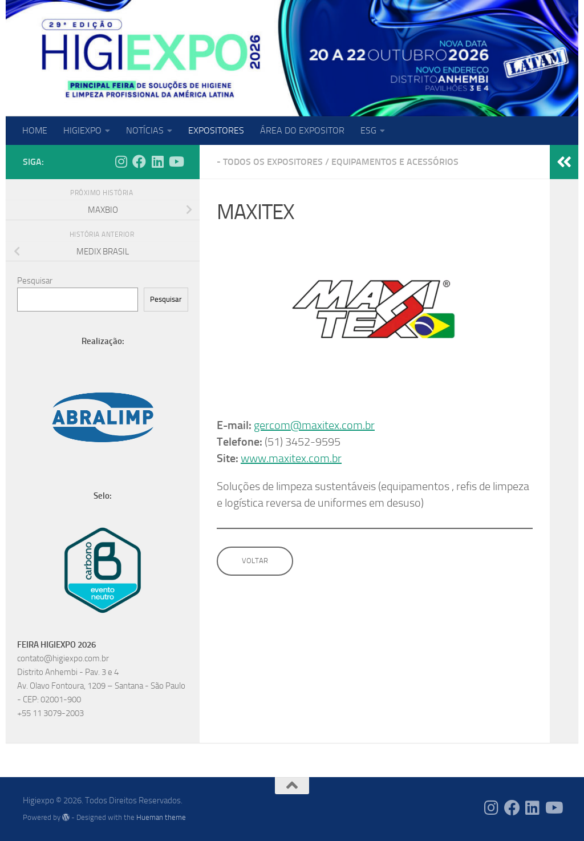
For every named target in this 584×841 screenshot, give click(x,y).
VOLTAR (255, 560)
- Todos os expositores (270, 161)
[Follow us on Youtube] (175, 161)
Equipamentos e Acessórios (395, 161)
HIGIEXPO (82, 130)
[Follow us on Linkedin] (157, 161)
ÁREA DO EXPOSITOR (302, 130)
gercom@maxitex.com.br (314, 425)
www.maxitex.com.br (291, 458)
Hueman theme (161, 817)
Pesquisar (34, 281)
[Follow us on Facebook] (139, 161)
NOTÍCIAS (145, 130)
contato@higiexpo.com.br (63, 658)
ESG (368, 130)
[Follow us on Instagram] (121, 161)
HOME (34, 130)
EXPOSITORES (216, 130)
